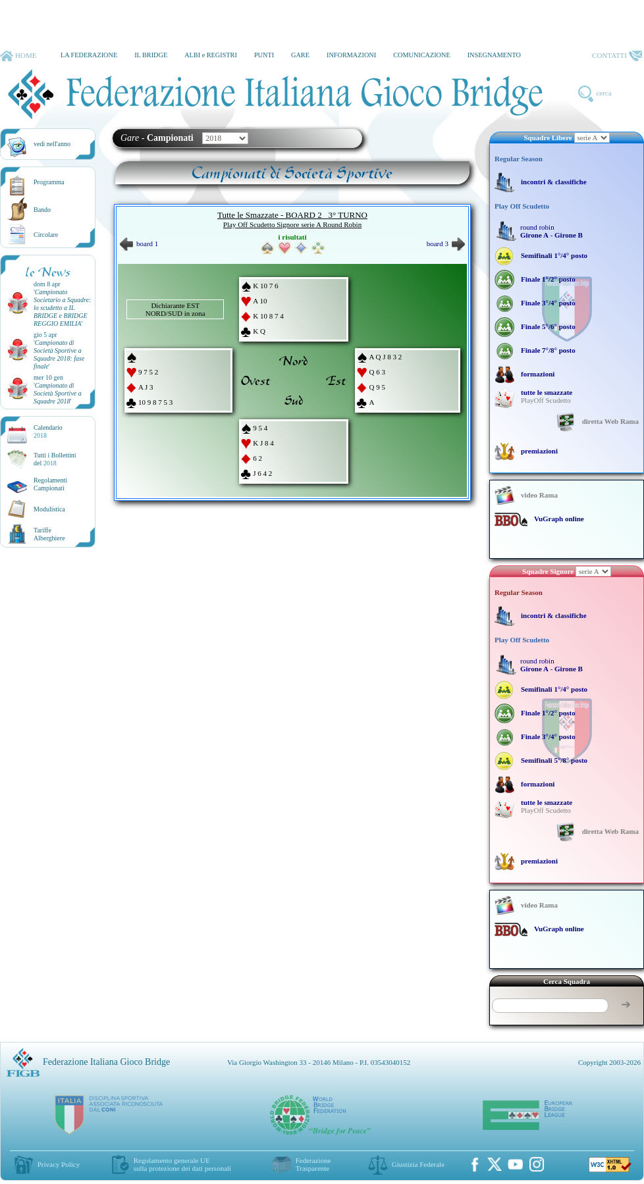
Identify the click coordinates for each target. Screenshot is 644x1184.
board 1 (139, 243)
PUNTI (264, 55)
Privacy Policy (59, 1164)
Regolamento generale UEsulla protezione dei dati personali (182, 1164)
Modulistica (49, 509)
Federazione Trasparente (313, 1164)
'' (62, 307)
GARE (300, 55)
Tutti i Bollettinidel (55, 459)
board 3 (446, 243)
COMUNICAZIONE (421, 55)
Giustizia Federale (418, 1164)
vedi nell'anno (52, 143)
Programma (49, 182)
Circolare (46, 234)
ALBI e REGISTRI (210, 55)
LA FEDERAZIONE (89, 55)
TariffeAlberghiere (49, 534)
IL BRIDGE (150, 55)
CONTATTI (617, 56)
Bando (42, 209)
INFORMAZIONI (351, 55)
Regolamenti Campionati (50, 484)
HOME (18, 56)
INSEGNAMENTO (494, 55)
